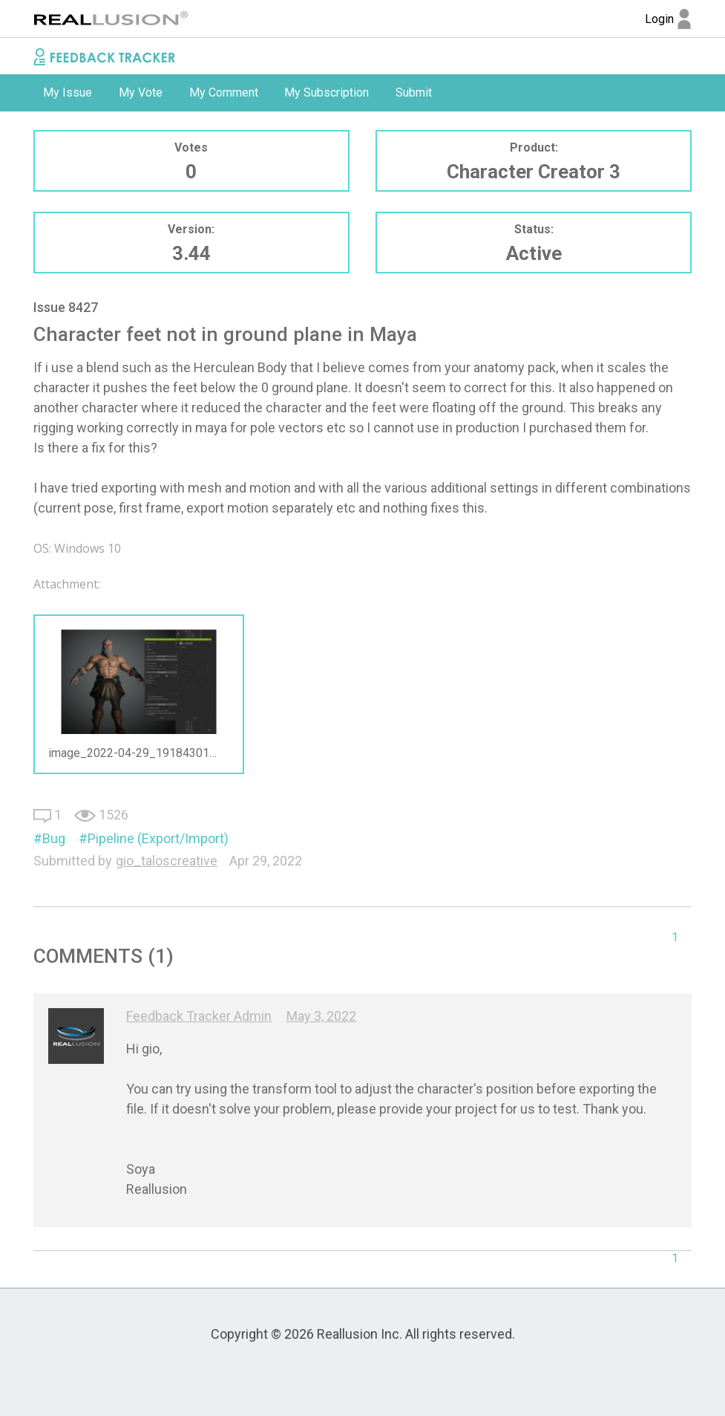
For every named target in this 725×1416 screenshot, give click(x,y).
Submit (414, 92)
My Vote (141, 92)
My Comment (223, 92)
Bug (53, 838)
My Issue (67, 92)
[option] (67, 92)
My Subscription (326, 92)
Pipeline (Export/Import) (158, 838)
